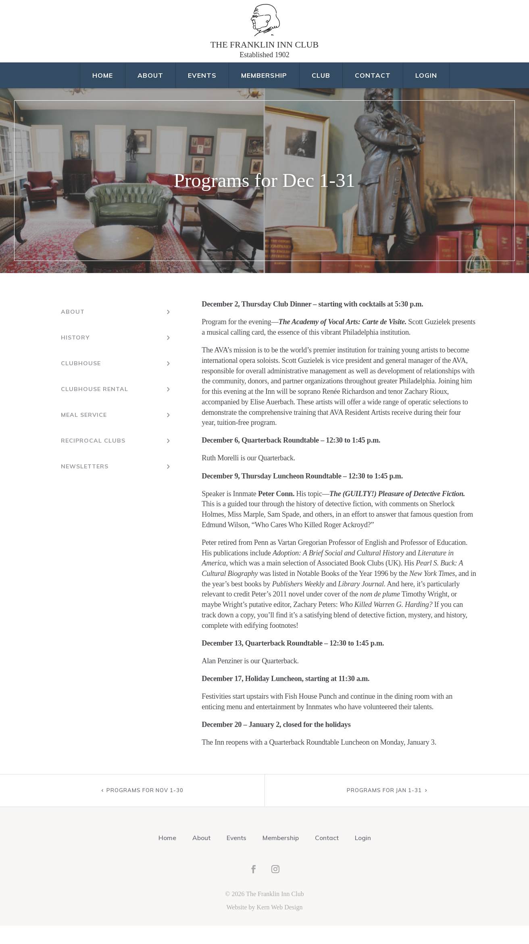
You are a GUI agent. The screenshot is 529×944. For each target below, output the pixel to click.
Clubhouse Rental (94, 406)
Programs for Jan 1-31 (384, 808)
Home (102, 93)
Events (202, 93)
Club (321, 93)
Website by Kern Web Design (264, 925)
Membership (264, 93)
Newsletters (84, 483)
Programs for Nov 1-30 (144, 808)
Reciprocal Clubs (93, 458)
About (150, 93)
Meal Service (83, 432)
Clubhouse (80, 381)
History (75, 355)
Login (426, 93)
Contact (373, 93)
